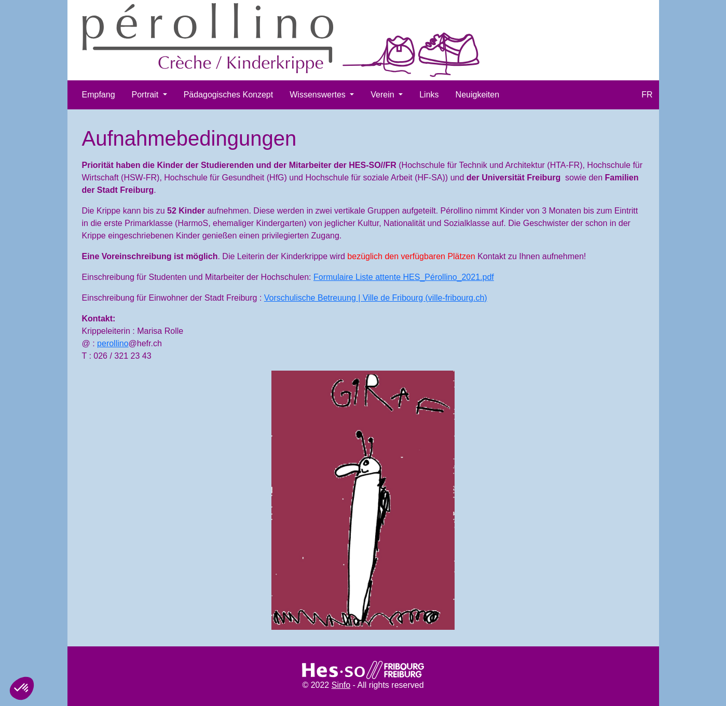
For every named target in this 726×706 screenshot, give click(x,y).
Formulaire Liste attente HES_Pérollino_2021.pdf (403, 277)
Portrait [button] (146, 94)
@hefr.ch (145, 343)
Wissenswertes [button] (319, 94)
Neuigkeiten (478, 94)
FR (646, 94)
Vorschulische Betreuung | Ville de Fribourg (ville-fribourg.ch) (375, 297)
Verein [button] (383, 94)
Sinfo (341, 685)
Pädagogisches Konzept (228, 94)
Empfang (98, 94)
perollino (112, 343)
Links (429, 94)
